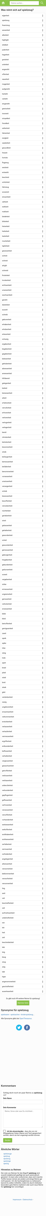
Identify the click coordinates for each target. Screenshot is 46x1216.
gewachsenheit (8, 766)
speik (4, 638)
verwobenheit (7, 506)
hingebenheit (7, 560)
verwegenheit (7, 486)
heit (3, 933)
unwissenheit (7, 481)
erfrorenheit (6, 413)
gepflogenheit (7, 795)
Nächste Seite (23, 1003)
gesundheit (6, 148)
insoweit (5, 114)
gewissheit (6, 109)
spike (4, 643)
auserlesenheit (7, 991)
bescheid (5, 177)
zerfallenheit (7, 844)
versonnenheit (7, 883)
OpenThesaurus (26, 1018)
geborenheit (6, 319)
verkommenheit (8, 717)
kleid (4, 619)
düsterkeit (6, 305)
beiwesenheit (7, 393)
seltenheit (6, 128)
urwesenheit (6, 290)
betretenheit (6, 442)
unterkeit (5, 64)
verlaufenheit (7, 731)
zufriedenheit (7, 854)
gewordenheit (7, 535)
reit (3, 923)
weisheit (5, 167)
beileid (4, 388)
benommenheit (8, 472)
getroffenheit (7, 771)
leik (3, 947)
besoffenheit (7, 501)
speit (4, 663)
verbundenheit (7, 790)
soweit (4, 575)
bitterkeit (5, 221)
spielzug (6, 1156)
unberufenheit (7, 785)
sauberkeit (6, 143)
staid (4, 677)
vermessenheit (7, 736)
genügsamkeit (7, 628)
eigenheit (5, 16)
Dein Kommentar (9, 1107)
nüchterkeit (6, 511)
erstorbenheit (7, 722)
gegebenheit (7, 354)
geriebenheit (7, 516)
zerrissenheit (7, 849)
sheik (4, 687)
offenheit (5, 74)
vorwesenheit (7, 476)
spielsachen (15, 1015)
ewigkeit (5, 138)
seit (3, 908)
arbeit (4, 398)
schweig (5, 339)
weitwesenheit (7, 825)
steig (4, 653)
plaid (4, 673)
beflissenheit (7, 751)
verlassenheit (7, 727)
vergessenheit (7, 761)
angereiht (5, 69)
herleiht (5, 94)
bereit (4, 432)
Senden (8, 1140)
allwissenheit (7, 864)
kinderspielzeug (27, 1015)
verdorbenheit (7, 697)
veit (3, 898)
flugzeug (5, 163)
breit (4, 682)
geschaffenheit (7, 986)
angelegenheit (7, 859)
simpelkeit (6, 118)
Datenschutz (27, 1200)
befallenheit (6, 467)
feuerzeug (6, 25)
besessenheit (7, 496)
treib (4, 658)
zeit (3, 937)
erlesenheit (6, 334)
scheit (4, 540)
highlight (5, 40)
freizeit (4, 153)
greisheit (5, 60)
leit (3, 928)
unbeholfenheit (7, 918)
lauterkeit (5, 236)
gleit (3, 692)
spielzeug (5, 20)
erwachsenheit (7, 712)
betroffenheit (7, 624)
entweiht (5, 172)
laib (3, 972)
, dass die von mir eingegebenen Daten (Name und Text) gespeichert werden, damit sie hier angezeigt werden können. (22, 1133)
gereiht (4, 300)
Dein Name (7, 1098)
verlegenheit (6, 427)
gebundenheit (7, 565)
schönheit (6, 182)
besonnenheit (7, 447)
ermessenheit (7, 589)
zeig (3, 967)
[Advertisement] (23, 1059)
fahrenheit (6, 133)
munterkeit (6, 241)
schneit (5, 261)
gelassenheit (7, 525)
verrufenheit (6, 408)
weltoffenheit (7, 830)
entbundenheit (7, 746)
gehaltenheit (7, 530)
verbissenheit (7, 776)
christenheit (6, 437)
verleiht (5, 99)
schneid (5, 270)
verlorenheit (6, 418)
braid (4, 668)
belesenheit (6, 359)
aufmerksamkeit (8, 913)
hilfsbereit (6, 378)
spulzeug (6, 1159)
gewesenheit (7, 251)
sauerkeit (5, 79)
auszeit (5, 310)
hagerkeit (5, 55)
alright (4, 266)
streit (4, 521)
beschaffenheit (7, 903)
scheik (4, 491)
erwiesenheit (7, 609)
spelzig (6, 1164)
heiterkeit (5, 231)
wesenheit (6, 30)
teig (3, 952)
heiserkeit (5, 226)
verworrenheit (7, 869)
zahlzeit (5, 202)
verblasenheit (7, 780)
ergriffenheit (6, 741)
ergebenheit (6, 344)
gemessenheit (7, 550)
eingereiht (6, 104)
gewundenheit (7, 545)
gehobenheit (7, 364)
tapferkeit (5, 246)
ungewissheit (7, 594)
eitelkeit (5, 45)
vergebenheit (7, 579)
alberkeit (5, 35)
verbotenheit (7, 604)
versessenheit (7, 810)
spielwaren (5, 1015)
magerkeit (6, 84)
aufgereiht (6, 89)
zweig (4, 702)
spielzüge (7, 1161)
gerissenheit (6, 599)
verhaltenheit (7, 756)
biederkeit (6, 217)
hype (4, 977)
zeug (4, 962)
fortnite (5, 158)
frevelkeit (5, 123)
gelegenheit (6, 383)
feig (3, 888)
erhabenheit (6, 324)
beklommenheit (8, 874)
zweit (4, 633)
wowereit (5, 192)
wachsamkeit (7, 295)
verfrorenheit (7, 805)
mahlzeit (5, 212)
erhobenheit (6, 329)
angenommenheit (8, 982)
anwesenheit (7, 373)
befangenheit (7, 457)
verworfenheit (7, 879)
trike (3, 648)
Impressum (17, 1200)
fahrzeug (5, 187)
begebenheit (7, 349)
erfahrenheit (6, 403)
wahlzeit (5, 207)
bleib (4, 614)
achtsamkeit (7, 285)
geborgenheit (7, 555)
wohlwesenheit (7, 839)
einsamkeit (6, 197)
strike (4, 584)
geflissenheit (7, 800)
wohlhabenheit (7, 834)
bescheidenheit (8, 942)
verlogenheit (6, 422)
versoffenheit (7, 815)
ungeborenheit (7, 707)
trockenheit (6, 280)
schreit (4, 256)
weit (3, 893)
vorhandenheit (7, 820)
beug (4, 957)
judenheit (5, 50)
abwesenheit (7, 369)
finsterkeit (6, 275)
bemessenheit (7, 462)
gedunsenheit (7, 570)
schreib (5, 315)
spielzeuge (7, 1154)
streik (4, 452)
